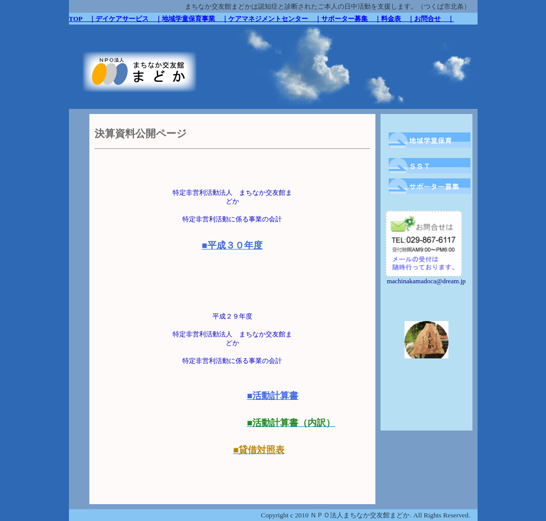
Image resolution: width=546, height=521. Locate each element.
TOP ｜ (82, 18)
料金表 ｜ (397, 18)
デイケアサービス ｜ (129, 18)
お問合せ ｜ (434, 18)
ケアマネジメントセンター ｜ (274, 18)
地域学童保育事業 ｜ (195, 18)
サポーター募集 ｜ (351, 18)
